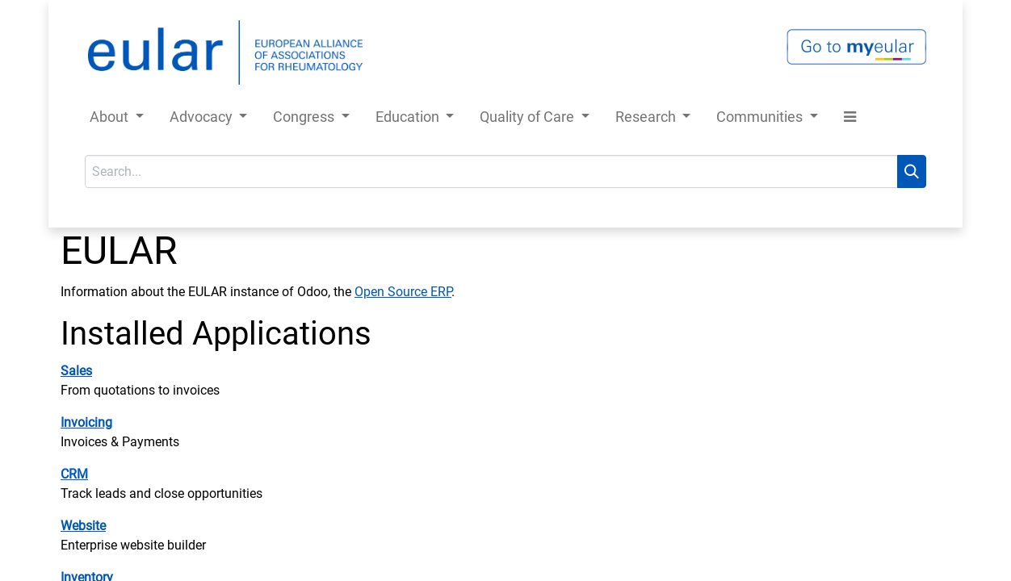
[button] (850, 120)
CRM (74, 474)
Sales (76, 370)
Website (83, 525)
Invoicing (86, 422)
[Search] (911, 171)
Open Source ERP (402, 291)
